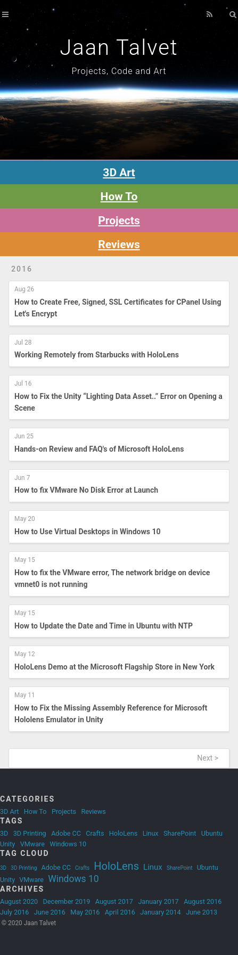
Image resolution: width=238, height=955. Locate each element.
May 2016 (85, 912)
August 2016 (202, 901)
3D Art (9, 811)
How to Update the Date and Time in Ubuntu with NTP (103, 626)
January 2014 (160, 912)
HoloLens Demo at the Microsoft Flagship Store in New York (114, 667)
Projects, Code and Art (119, 71)
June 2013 (201, 912)
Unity (7, 844)
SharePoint (179, 833)
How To (35, 811)
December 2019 (67, 901)
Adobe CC (66, 833)
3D (4, 833)
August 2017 (114, 901)
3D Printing (29, 833)
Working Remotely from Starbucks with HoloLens (96, 354)
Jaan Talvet (119, 47)
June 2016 (49, 912)
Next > (207, 758)
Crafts (95, 833)
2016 (21, 269)
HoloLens (123, 833)
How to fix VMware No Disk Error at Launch (86, 490)
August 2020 (19, 901)
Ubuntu (212, 833)
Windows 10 (68, 844)
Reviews (118, 244)
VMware (32, 844)
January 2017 (158, 901)
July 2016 (14, 912)
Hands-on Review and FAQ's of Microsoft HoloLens (99, 449)
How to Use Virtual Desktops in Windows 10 (87, 531)
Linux (151, 833)
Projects (64, 811)
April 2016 (120, 912)
